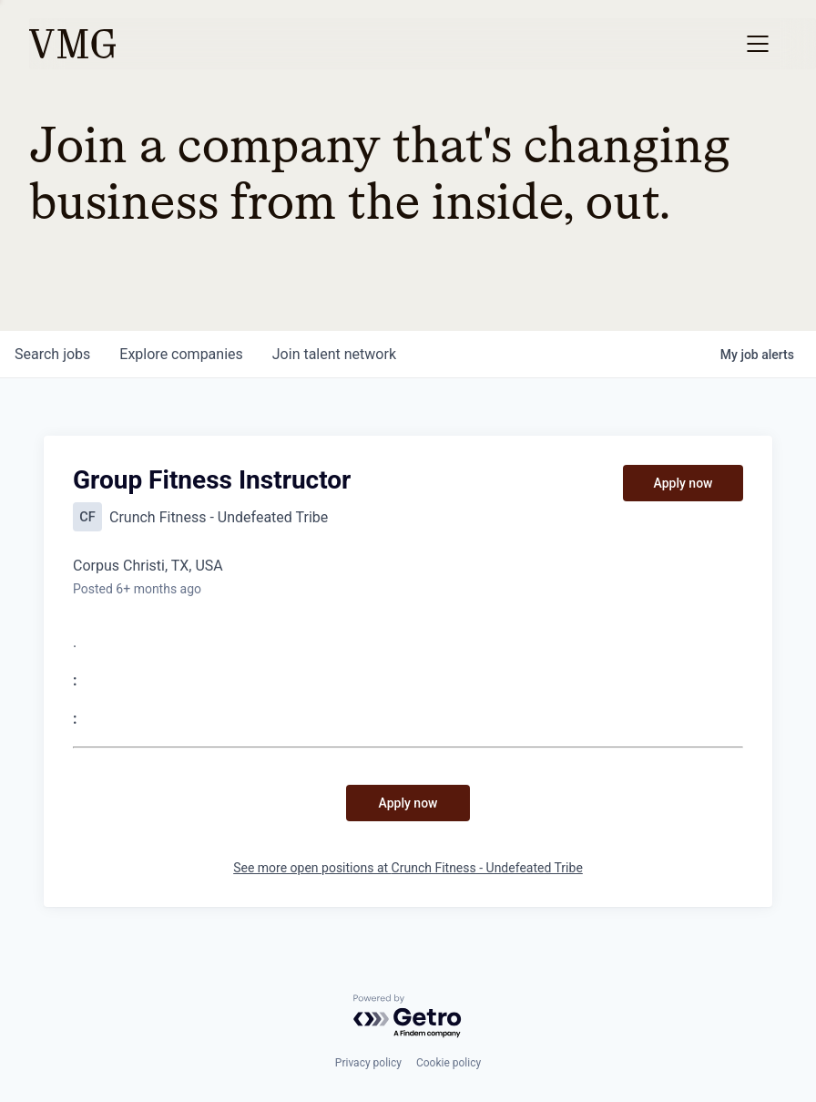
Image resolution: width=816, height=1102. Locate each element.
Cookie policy (448, 1062)
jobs (52, 354)
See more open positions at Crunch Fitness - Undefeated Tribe (408, 867)
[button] (757, 44)
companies (180, 354)
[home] (72, 43)
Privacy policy (368, 1062)
